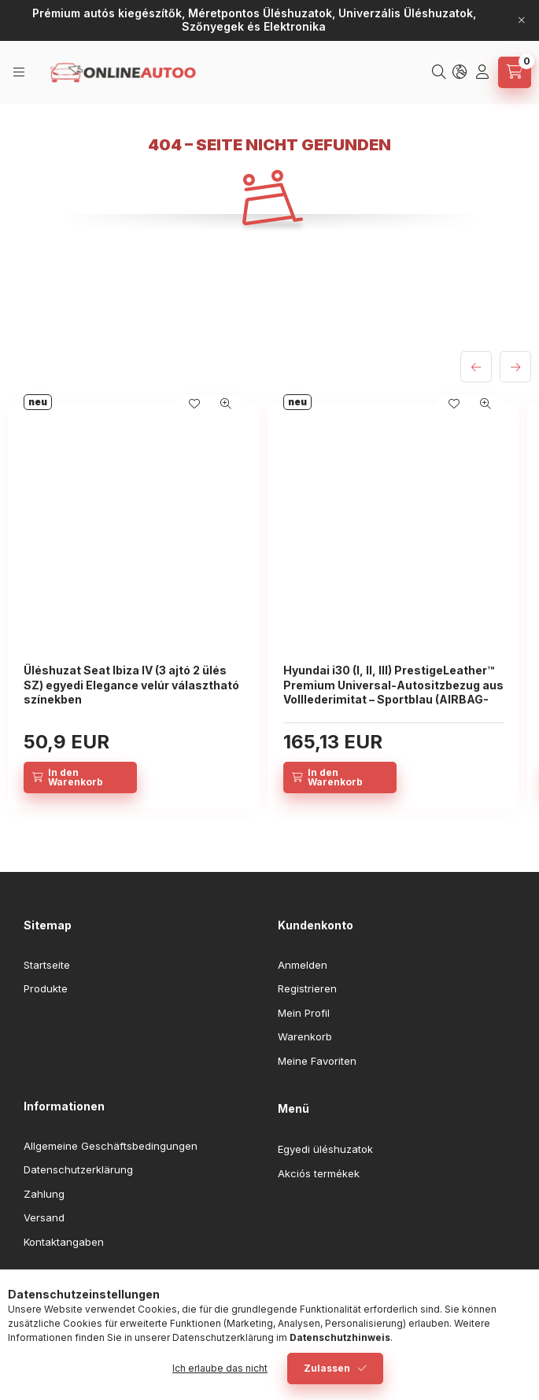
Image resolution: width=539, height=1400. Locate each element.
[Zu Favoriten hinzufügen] (194, 403)
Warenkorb (305, 1036)
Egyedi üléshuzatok (325, 1149)
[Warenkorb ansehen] (514, 72)
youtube (91, 1281)
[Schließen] (521, 20)
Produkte (46, 988)
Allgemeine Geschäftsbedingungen (111, 1146)
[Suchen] (440, 72)
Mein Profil (304, 1013)
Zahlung (44, 1194)
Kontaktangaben (64, 1242)
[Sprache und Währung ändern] (461, 72)
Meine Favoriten (317, 1061)
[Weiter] (515, 366)
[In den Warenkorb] (80, 777)
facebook (28, 1281)
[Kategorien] (20, 72)
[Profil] (484, 72)
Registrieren (307, 988)
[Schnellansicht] (226, 403)
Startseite (47, 965)
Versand (44, 1217)
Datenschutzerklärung (78, 1169)
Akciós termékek (319, 1173)
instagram (60, 1281)
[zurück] (476, 366)
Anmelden (302, 965)
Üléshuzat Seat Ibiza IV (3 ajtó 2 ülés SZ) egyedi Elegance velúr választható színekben (131, 684)
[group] (269, 606)
